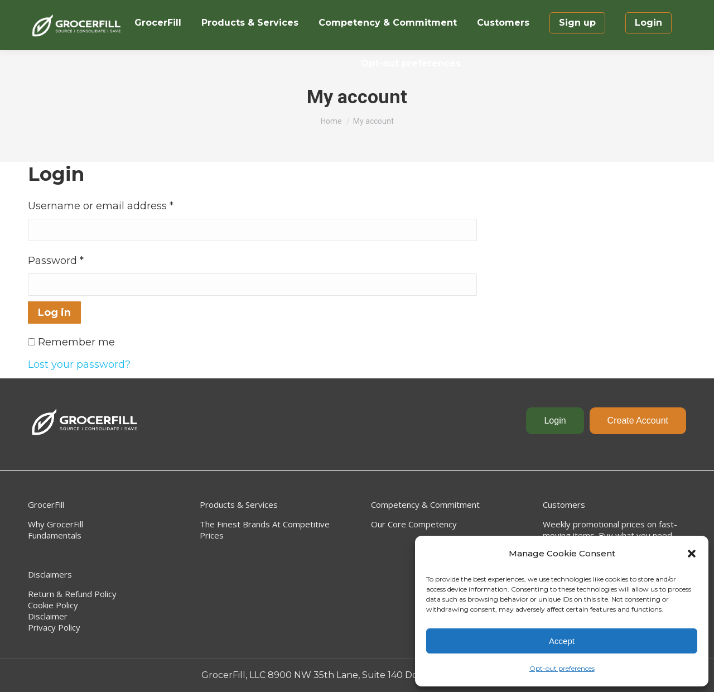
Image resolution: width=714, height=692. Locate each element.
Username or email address (100, 206)
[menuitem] (158, 23)
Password (56, 260)
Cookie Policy (53, 605)
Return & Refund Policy (72, 593)
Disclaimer (47, 616)
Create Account (637, 420)
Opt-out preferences (562, 668)
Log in (54, 312)
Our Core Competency (414, 524)
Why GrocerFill (55, 524)
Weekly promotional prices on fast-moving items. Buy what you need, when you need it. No (610, 535)
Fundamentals (54, 535)
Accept (562, 641)
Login (555, 420)
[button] (691, 553)
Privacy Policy (54, 627)
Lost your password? (79, 364)
